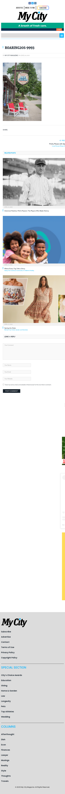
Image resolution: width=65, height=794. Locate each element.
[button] (61, 35)
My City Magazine (11, 55)
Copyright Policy (9, 657)
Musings (5, 760)
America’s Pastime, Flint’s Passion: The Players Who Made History (26, 211)
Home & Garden (9, 690)
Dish (3, 739)
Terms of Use (7, 647)
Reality (4, 765)
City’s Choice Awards (11, 675)
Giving (4, 685)
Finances (5, 750)
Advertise (6, 637)
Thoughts (6, 776)
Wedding (5, 716)
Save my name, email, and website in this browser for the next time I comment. (28, 385)
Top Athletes (7, 711)
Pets (3, 706)
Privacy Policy (8, 652)
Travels (5, 781)
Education (6, 680)
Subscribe (6, 631)
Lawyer (4, 755)
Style (3, 770)
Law (3, 696)
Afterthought (7, 734)
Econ (3, 744)
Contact (5, 642)
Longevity (6, 701)
